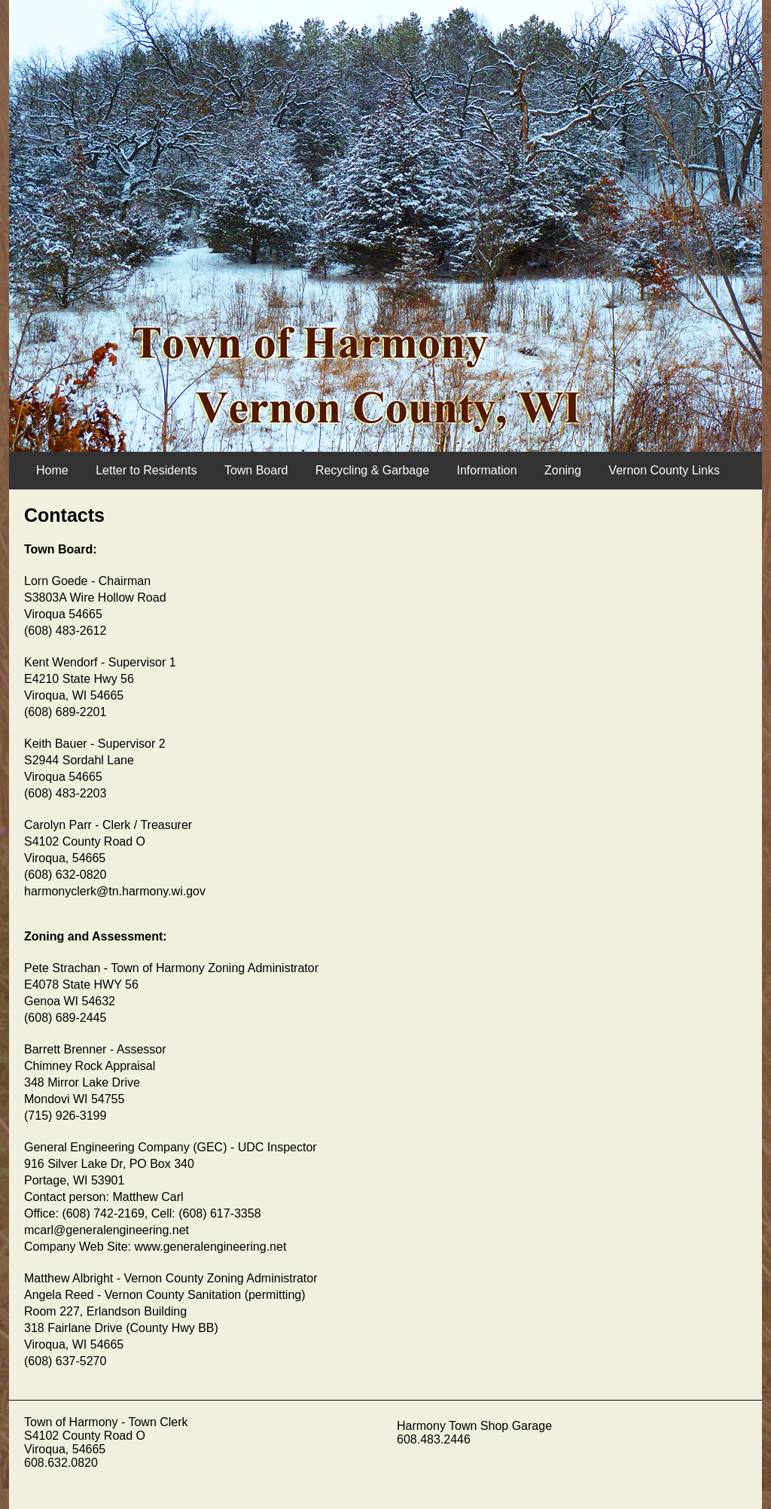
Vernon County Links (664, 470)
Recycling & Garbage (372, 470)
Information (486, 470)
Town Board (256, 470)
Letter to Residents (146, 470)
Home (52, 470)
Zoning (562, 470)
